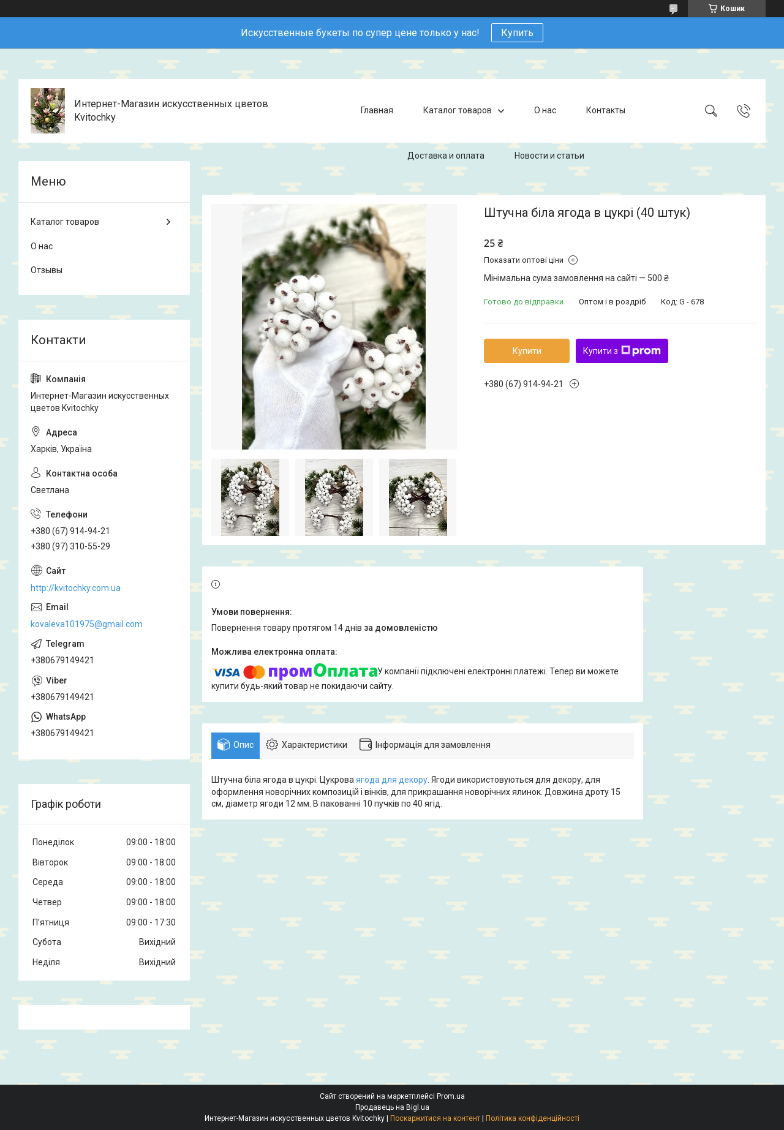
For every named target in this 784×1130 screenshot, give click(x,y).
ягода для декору (392, 780)
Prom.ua (451, 1096)
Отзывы (46, 270)
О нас (545, 110)
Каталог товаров (457, 110)
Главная (377, 110)
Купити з (622, 350)
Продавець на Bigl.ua (392, 1107)
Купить (517, 33)
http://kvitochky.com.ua (76, 588)
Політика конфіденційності (532, 1118)
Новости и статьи (549, 155)
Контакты (605, 110)
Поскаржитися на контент (435, 1118)
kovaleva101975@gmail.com (87, 624)
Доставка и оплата (445, 155)
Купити (527, 351)
